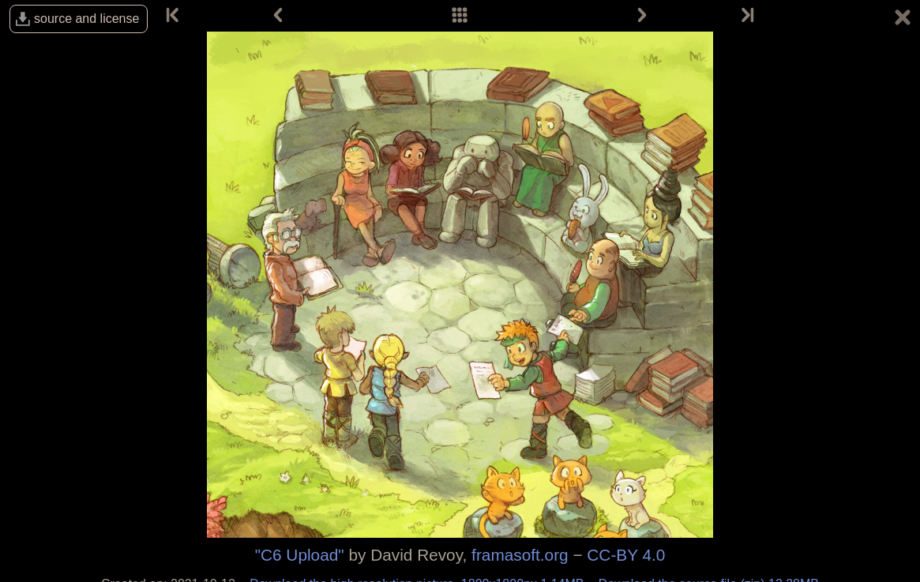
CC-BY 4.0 (626, 555)
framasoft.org (520, 555)
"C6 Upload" (299, 555)
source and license (86, 18)
